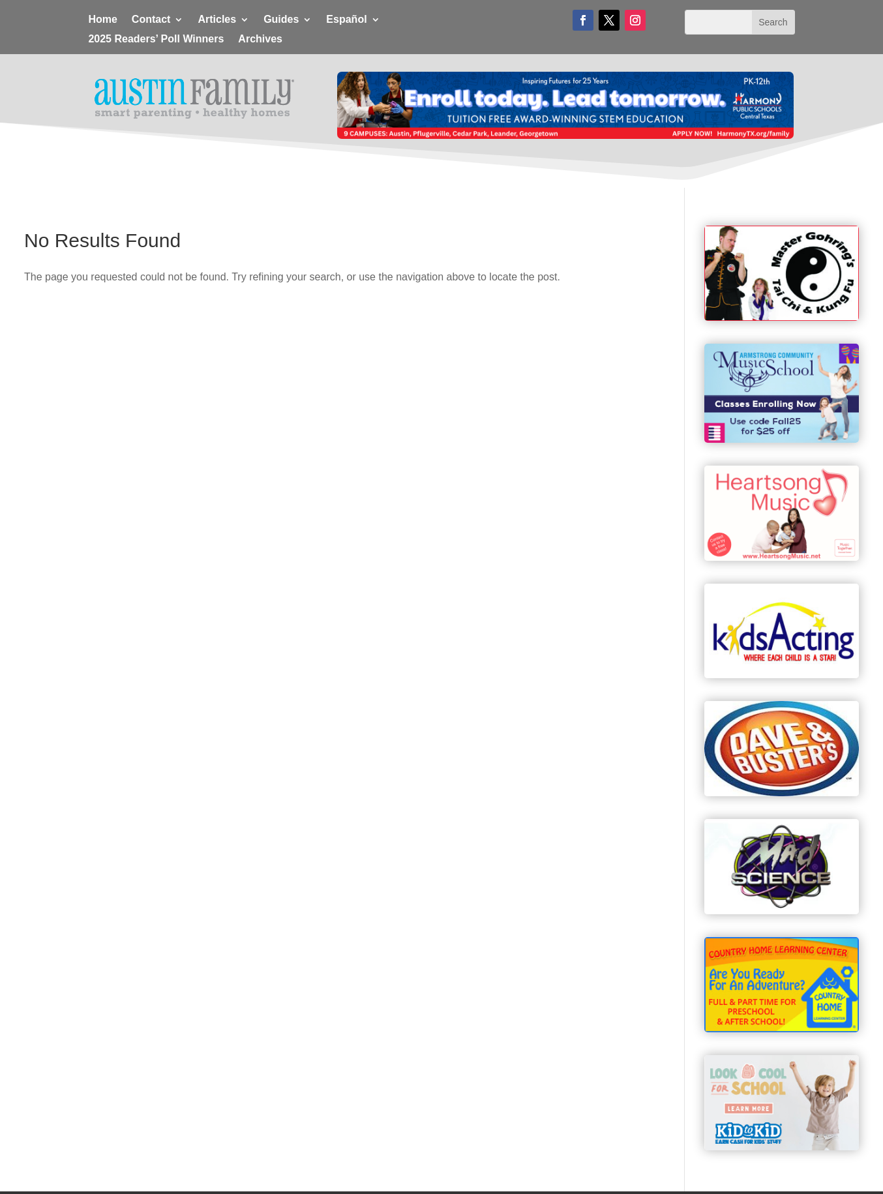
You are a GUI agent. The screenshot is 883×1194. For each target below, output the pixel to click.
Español (346, 20)
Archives (260, 39)
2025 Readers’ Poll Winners (156, 39)
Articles (217, 20)
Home (102, 20)
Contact (151, 20)
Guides (281, 20)
